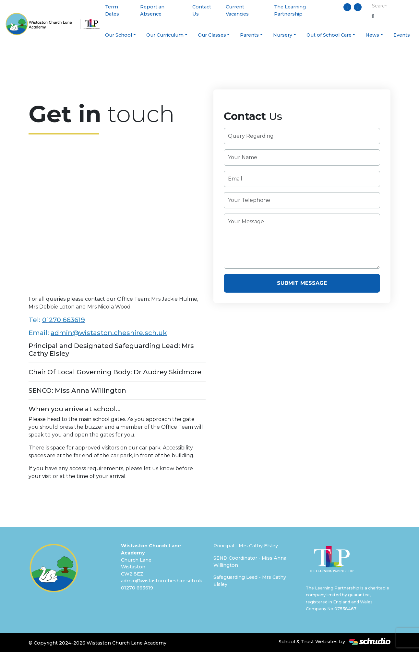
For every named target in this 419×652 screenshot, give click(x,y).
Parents (249, 35)
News (372, 35)
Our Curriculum (165, 35)
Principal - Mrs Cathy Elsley (245, 546)
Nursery (282, 35)
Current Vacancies (237, 10)
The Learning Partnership (290, 10)
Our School (118, 35)
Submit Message (302, 283)
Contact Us (201, 10)
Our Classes (212, 35)
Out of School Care (329, 35)
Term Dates (112, 10)
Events (401, 35)
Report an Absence (152, 10)
